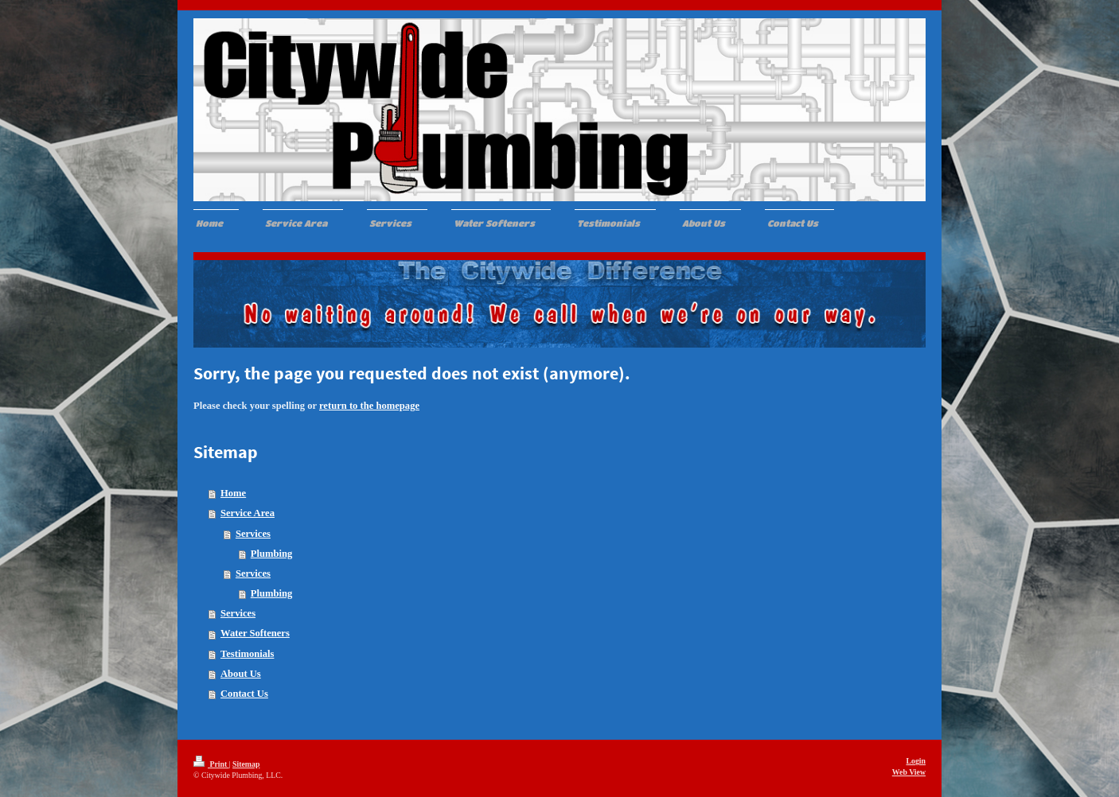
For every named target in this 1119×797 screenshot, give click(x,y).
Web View (909, 772)
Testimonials (247, 653)
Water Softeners (255, 633)
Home (233, 493)
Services (253, 533)
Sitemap (245, 764)
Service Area (247, 513)
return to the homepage (369, 405)
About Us (240, 673)
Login (916, 760)
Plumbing (272, 553)
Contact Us (244, 693)
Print (211, 764)
